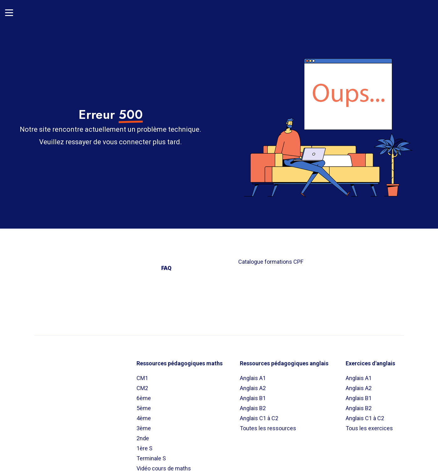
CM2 (142, 385)
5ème (144, 405)
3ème (144, 425)
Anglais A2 (253, 385)
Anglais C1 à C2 (259, 415)
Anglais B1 (253, 395)
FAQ (166, 265)
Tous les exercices (369, 425)
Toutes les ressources (268, 425)
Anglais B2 (253, 405)
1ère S (144, 445)
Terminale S (151, 455)
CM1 (142, 375)
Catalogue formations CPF (270, 259)
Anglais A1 (253, 375)
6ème (144, 395)
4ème (144, 415)
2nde (143, 435)
